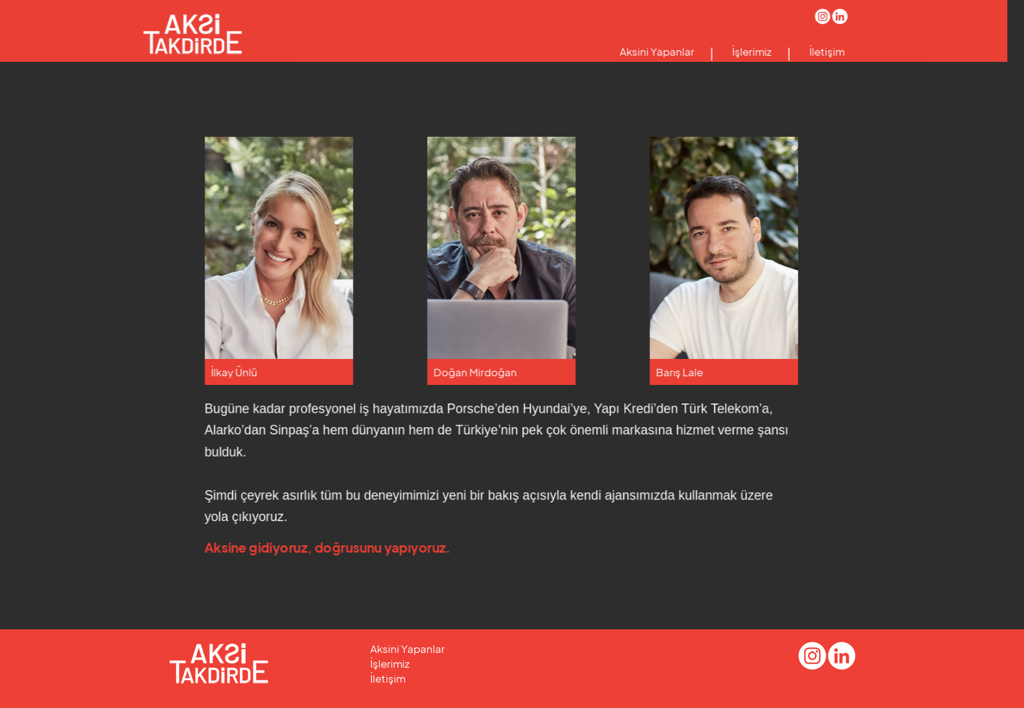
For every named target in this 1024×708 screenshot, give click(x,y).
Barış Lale (697, 372)
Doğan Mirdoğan (493, 372)
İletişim (808, 51)
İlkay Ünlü (252, 372)
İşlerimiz (733, 51)
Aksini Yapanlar (638, 51)
